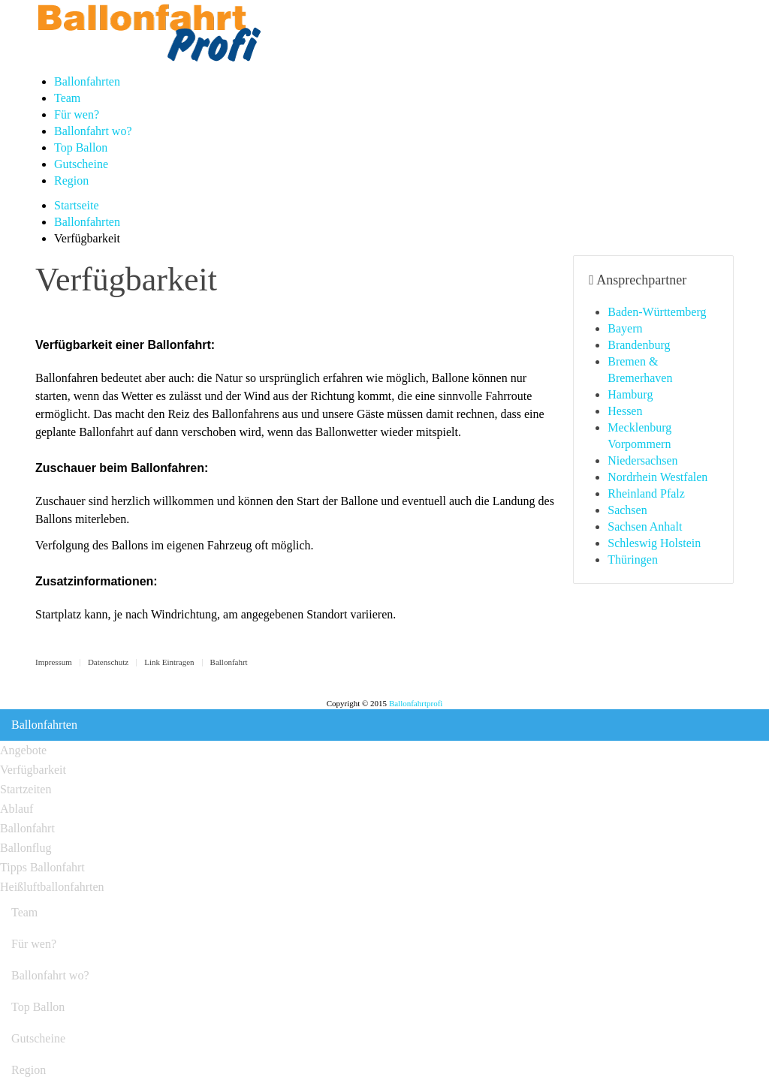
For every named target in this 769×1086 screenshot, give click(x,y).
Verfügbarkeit (33, 769)
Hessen (625, 411)
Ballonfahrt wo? (93, 131)
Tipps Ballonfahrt (42, 867)
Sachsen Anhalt (645, 526)
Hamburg (630, 394)
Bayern (625, 328)
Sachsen (627, 510)
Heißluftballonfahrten (52, 886)
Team (67, 98)
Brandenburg (639, 344)
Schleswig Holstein (654, 543)
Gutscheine (81, 164)
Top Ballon (80, 147)
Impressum (53, 661)
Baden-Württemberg (657, 311)
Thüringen (633, 559)
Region (71, 180)
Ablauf (16, 808)
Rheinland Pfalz (646, 493)
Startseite (76, 205)
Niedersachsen (642, 460)
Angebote (23, 750)
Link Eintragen (169, 661)
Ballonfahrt (229, 661)
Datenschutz (108, 661)
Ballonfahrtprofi (415, 703)
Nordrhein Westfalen (657, 477)
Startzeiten (25, 789)
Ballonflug (25, 847)
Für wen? (76, 114)
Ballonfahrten (87, 81)
